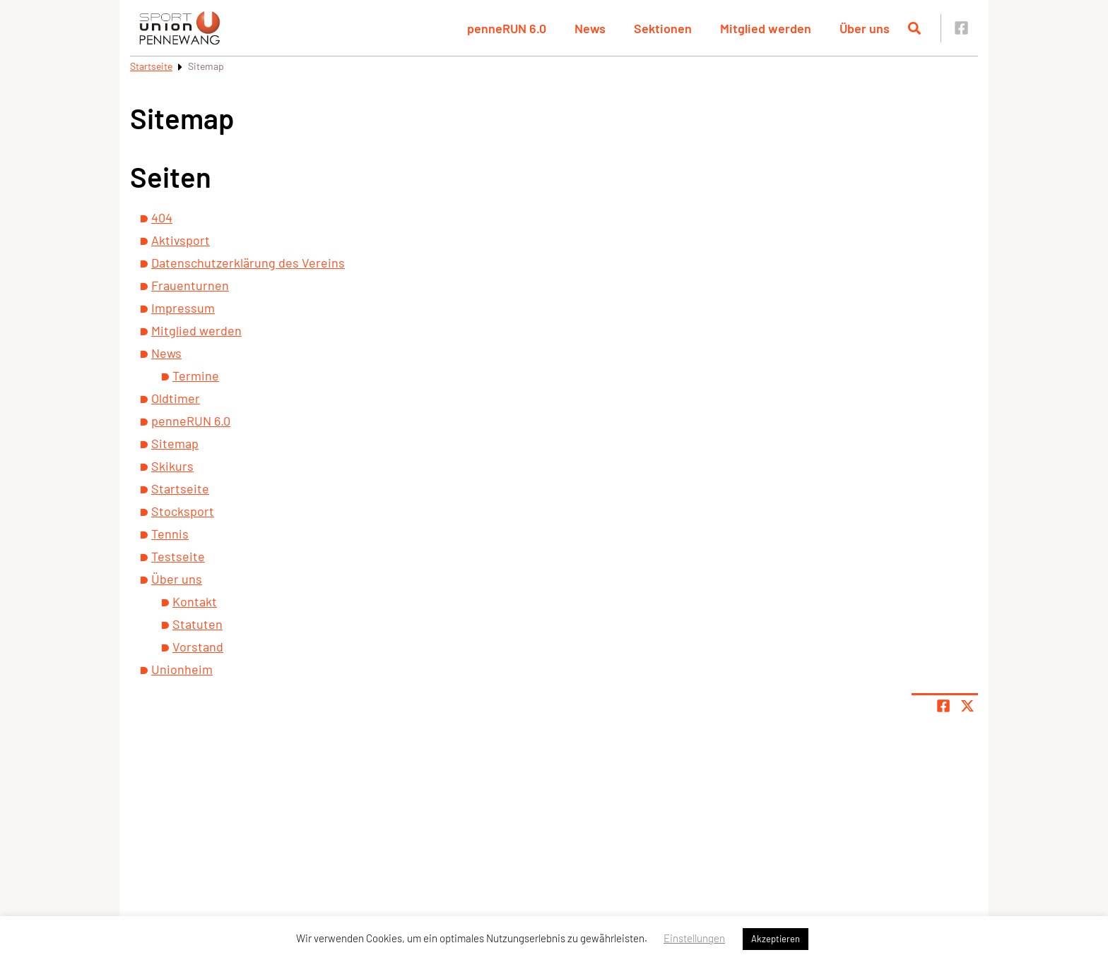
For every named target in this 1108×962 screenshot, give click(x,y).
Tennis (170, 533)
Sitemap (175, 443)
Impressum (183, 307)
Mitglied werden (765, 28)
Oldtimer (175, 398)
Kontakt (194, 601)
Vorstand (197, 646)
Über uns (864, 28)
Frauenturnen (190, 285)
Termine (195, 375)
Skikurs (172, 466)
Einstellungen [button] (694, 938)
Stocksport (182, 511)
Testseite (178, 556)
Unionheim (182, 669)
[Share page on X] (967, 705)
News (590, 28)
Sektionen (663, 28)
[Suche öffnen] (914, 28)
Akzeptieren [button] (775, 938)
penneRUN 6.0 (506, 28)
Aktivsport (180, 240)
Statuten (197, 624)
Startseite (151, 66)
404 (161, 217)
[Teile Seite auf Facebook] (943, 705)
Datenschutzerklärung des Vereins (248, 262)
